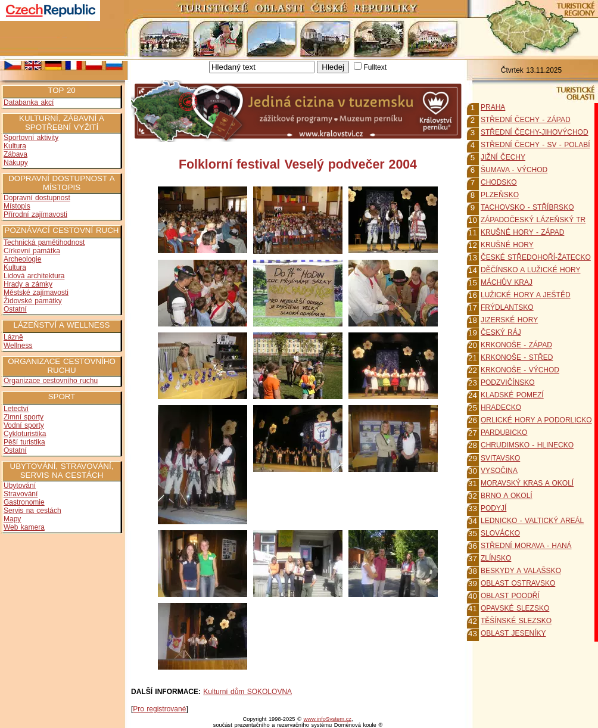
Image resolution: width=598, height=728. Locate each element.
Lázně (13, 337)
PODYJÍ (493, 508)
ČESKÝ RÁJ (501, 332)
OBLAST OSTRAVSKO (518, 583)
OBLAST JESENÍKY (513, 633)
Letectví (16, 409)
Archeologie (22, 259)
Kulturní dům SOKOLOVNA (247, 691)
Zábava (15, 154)
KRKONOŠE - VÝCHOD (520, 370)
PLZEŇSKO (500, 195)
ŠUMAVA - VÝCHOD (514, 170)
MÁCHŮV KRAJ (506, 282)
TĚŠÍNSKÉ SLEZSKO (516, 621)
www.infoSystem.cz (327, 719)
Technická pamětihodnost (44, 242)
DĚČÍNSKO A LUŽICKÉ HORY (531, 270)
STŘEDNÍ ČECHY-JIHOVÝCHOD (534, 132)
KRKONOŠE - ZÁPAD (516, 345)
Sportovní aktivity (31, 137)
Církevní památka (32, 251)
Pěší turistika (24, 442)
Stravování (21, 494)
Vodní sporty (24, 425)
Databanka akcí (29, 102)
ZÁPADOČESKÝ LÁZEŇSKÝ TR (533, 220)
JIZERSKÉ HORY (509, 320)
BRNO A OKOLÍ (506, 495)
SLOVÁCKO (500, 533)
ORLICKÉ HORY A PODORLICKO (536, 420)
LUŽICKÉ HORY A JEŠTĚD (526, 295)
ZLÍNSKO (496, 558)
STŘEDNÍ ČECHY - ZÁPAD (526, 120)
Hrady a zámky (28, 284)
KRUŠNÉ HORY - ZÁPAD (522, 232)
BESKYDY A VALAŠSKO (521, 571)
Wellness (18, 345)
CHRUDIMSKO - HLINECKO (527, 445)
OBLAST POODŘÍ (510, 596)
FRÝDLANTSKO (507, 307)
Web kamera (24, 527)
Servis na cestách (32, 510)
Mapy (12, 519)
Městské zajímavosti (36, 292)
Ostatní (15, 309)
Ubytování (20, 485)
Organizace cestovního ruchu (51, 381)
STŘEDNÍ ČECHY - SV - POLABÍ (535, 145)
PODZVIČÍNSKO (508, 382)
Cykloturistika (25, 434)
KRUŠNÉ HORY (507, 245)
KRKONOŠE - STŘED (517, 357)
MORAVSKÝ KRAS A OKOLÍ (527, 483)
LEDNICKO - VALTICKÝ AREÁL (532, 521)
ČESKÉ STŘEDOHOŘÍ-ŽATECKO (536, 257)
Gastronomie (24, 502)
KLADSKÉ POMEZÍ (512, 395)
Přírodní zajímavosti (35, 214)
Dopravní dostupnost (37, 198)
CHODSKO (499, 182)
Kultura (15, 146)
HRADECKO (501, 407)
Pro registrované (159, 709)
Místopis (17, 206)
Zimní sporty (23, 417)
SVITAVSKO (500, 458)
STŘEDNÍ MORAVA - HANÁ (526, 546)
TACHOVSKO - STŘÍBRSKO (527, 207)
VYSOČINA (499, 470)
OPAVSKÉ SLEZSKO (515, 608)
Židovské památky (33, 301)
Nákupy (16, 162)
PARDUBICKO (504, 432)
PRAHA (493, 107)
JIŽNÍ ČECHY (503, 157)
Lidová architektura (34, 276)
